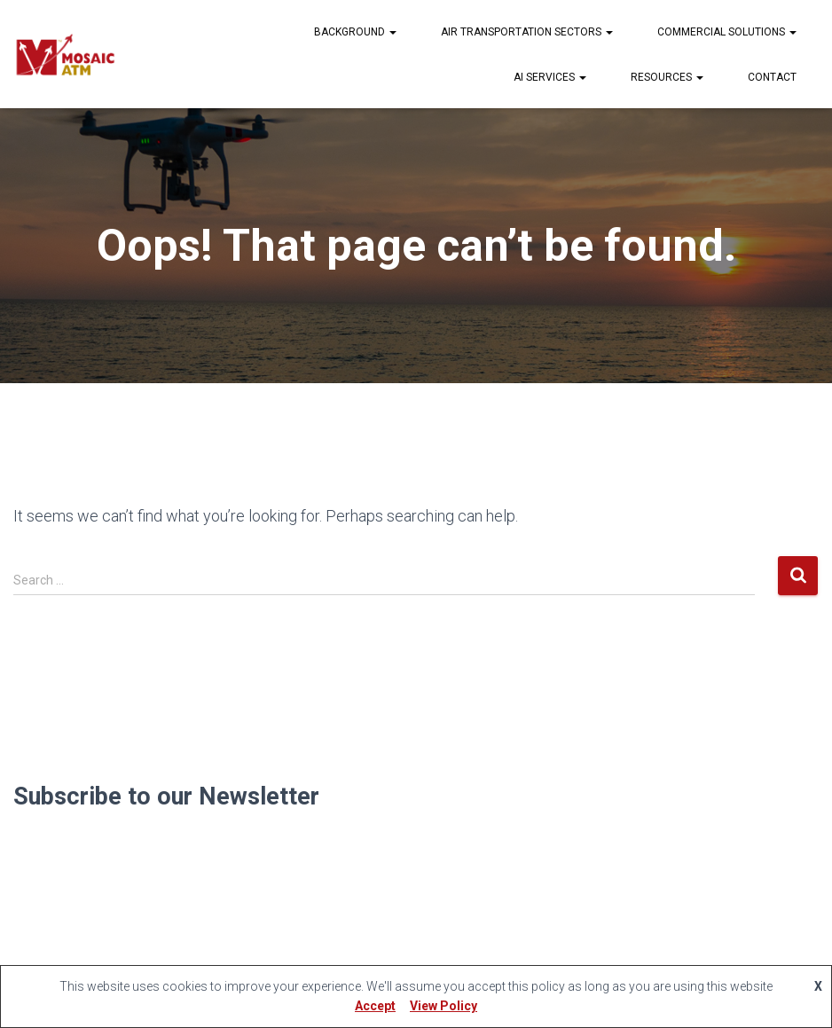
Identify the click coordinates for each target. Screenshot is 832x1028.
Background (355, 32)
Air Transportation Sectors (527, 32)
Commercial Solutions (727, 32)
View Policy (443, 1006)
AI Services (550, 77)
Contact (772, 77)
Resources (667, 77)
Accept (375, 1006)
